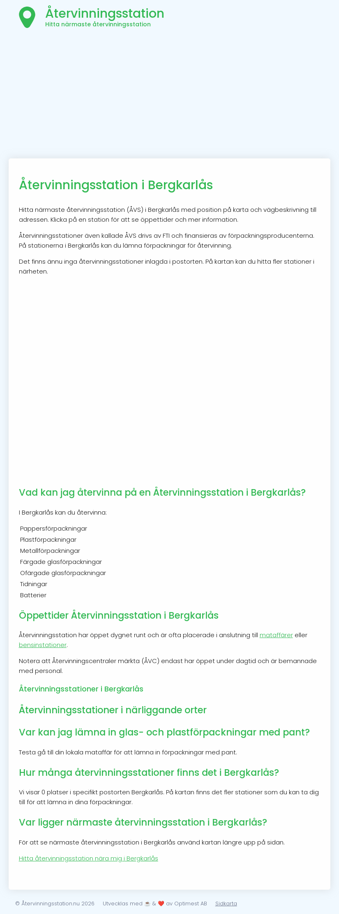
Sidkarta (226, 903)
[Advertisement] (170, 96)
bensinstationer (43, 644)
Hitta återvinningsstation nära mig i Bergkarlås (88, 858)
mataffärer (276, 635)
